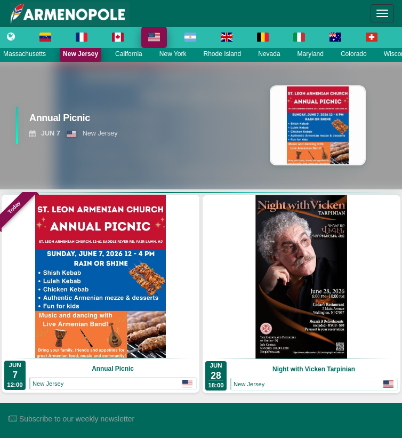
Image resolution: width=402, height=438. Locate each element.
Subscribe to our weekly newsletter (71, 419)
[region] (201, 125)
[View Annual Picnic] (112, 120)
